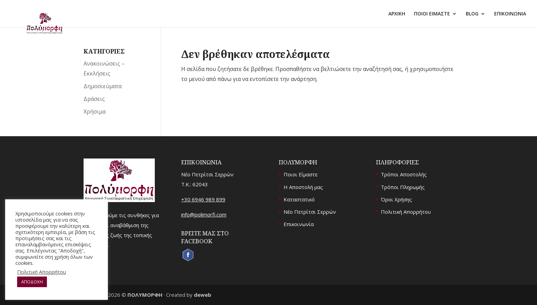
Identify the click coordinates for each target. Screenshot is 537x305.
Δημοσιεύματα (103, 86)
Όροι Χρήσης (396, 199)
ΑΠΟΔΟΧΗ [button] (32, 282)
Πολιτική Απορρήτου (406, 211)
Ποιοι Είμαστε (300, 174)
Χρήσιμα (94, 111)
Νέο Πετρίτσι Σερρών (310, 211)
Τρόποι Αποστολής (404, 174)
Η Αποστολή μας (303, 187)
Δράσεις (94, 99)
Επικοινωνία (299, 224)
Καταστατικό (299, 199)
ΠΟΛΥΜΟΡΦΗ (144, 294)
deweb (202, 294)
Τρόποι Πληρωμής (403, 187)
